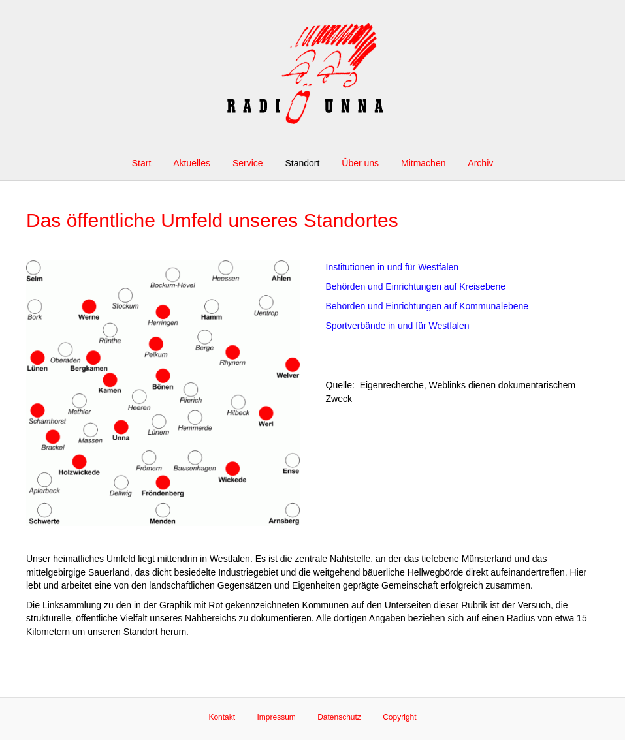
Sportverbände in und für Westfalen (398, 325)
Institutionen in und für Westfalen (392, 267)
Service (247, 163)
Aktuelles (191, 163)
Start (142, 163)
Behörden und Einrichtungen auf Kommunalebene (427, 306)
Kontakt (221, 717)
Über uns (360, 163)
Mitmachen (423, 163)
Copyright (399, 717)
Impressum (276, 717)
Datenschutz (339, 717)
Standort (302, 163)
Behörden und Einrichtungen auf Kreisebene (416, 286)
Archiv (480, 163)
